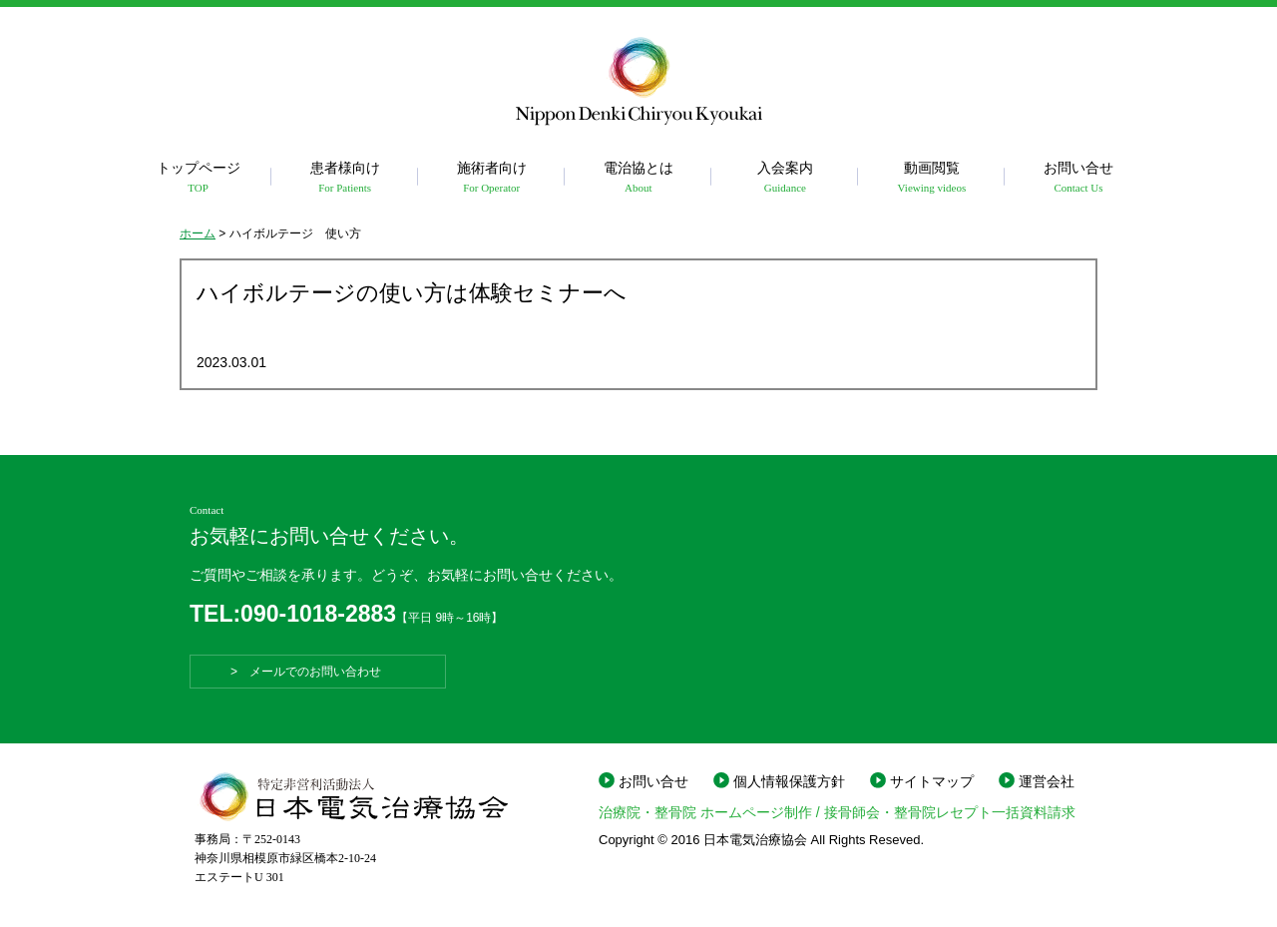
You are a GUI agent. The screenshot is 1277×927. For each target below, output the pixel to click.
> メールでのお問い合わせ (317, 672)
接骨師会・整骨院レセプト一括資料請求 (949, 812)
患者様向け (344, 178)
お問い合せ (1078, 178)
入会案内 (784, 178)
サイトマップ (932, 781)
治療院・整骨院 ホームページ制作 (705, 812)
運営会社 (1046, 781)
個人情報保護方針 (789, 781)
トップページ (198, 178)
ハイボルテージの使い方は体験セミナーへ (412, 292)
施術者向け (491, 178)
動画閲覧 (931, 178)
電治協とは (638, 178)
